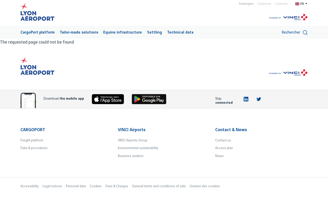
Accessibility (29, 186)
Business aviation (131, 156)
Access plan (224, 148)
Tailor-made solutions (79, 32)
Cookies (96, 186)
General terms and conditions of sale (159, 186)
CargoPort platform (37, 32)
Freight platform (31, 140)
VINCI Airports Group (132, 140)
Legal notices (52, 186)
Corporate (281, 3)
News (219, 156)
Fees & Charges (117, 186)
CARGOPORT (32, 130)
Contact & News (231, 130)
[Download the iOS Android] (151, 100)
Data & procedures (34, 148)
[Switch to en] (301, 3)
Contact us (223, 140)
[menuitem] (37, 32)
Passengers (246, 3)
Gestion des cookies (205, 186)
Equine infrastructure (122, 32)
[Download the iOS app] (110, 100)
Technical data (180, 32)
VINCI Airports (132, 130)
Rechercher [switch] (295, 32)
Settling (154, 32)
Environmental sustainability (138, 148)
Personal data (76, 186)
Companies (264, 3)
